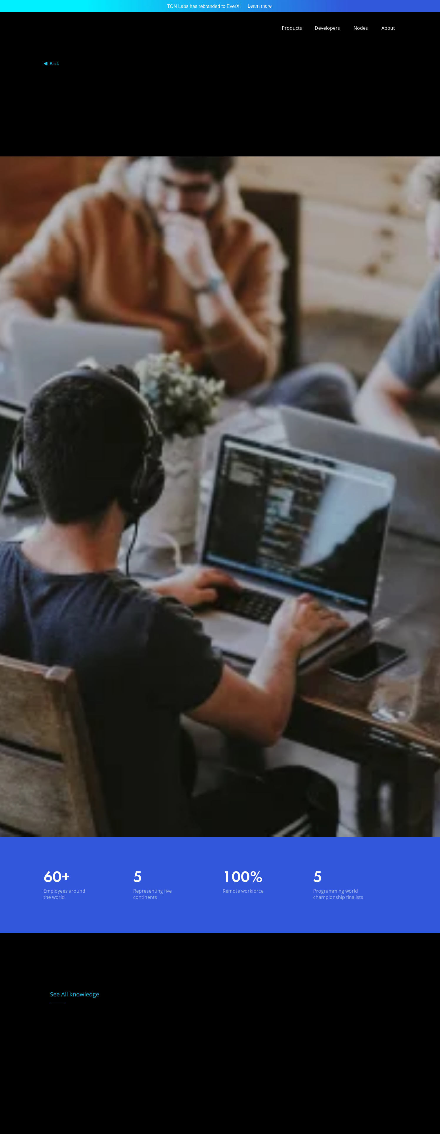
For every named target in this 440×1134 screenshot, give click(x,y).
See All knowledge (74, 994)
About (388, 28)
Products (292, 28)
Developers (327, 28)
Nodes (361, 28)
